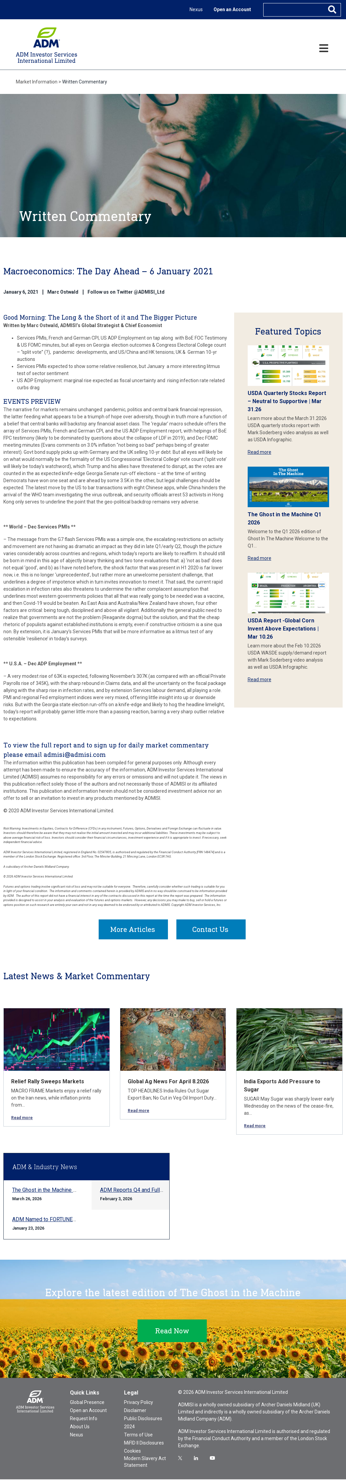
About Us (80, 1427)
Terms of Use (138, 1435)
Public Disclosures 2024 (143, 1423)
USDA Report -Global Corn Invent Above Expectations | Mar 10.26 (283, 628)
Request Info (83, 1419)
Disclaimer (135, 1411)
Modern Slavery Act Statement (145, 1462)
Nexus (196, 9)
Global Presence (87, 1403)
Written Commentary (84, 81)
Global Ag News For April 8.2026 (168, 1082)
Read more (259, 452)
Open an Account (232, 9)
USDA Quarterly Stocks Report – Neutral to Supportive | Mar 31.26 (287, 401)
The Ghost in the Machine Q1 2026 (52, 1190)
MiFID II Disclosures (144, 1443)
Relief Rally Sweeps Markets (47, 1082)
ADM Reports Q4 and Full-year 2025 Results (152, 1190)
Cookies (132, 1451)
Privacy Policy (138, 1403)
